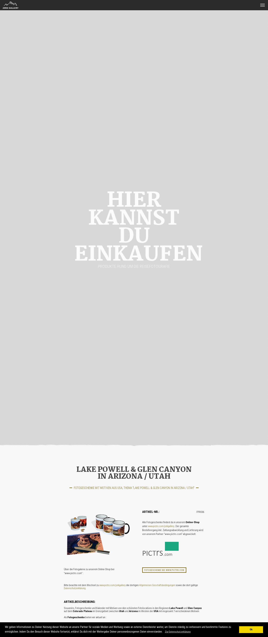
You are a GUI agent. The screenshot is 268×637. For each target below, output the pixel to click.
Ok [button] (251, 629)
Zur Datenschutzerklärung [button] (178, 631)
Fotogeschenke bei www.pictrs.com (164, 570)
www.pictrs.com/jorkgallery (161, 526)
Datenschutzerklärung (74, 588)
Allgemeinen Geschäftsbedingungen (157, 585)
